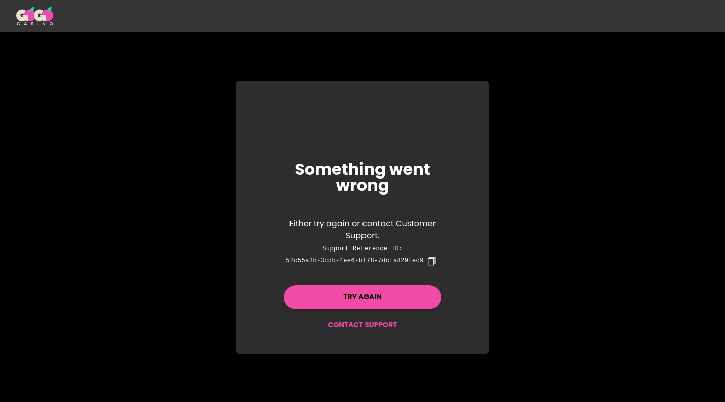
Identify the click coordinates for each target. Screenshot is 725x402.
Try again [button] (362, 297)
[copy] (431, 261)
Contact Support (362, 325)
